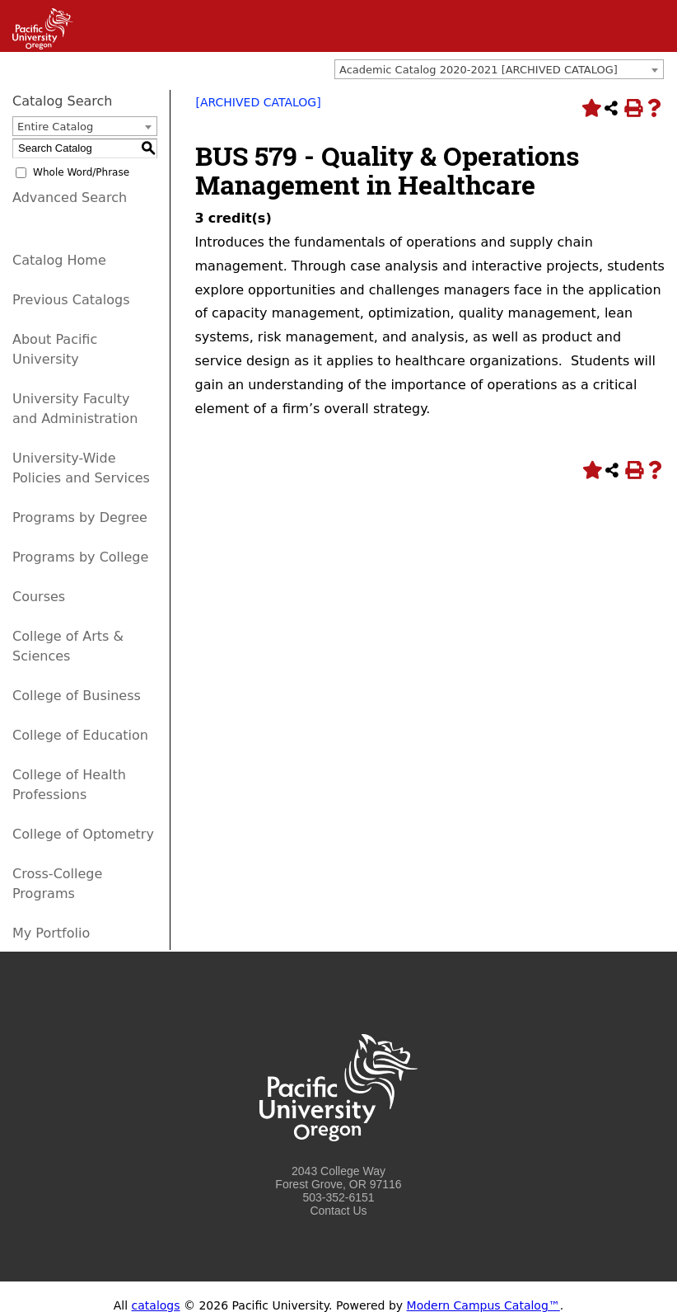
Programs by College (80, 557)
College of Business (76, 695)
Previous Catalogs (70, 300)
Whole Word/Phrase (81, 172)
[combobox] (499, 69)
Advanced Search (69, 197)
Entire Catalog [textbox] (55, 126)
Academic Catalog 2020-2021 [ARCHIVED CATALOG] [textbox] (478, 69)
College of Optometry (83, 834)
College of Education (80, 735)
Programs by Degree (79, 517)
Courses (38, 596)
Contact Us (338, 1210)
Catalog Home (59, 260)
